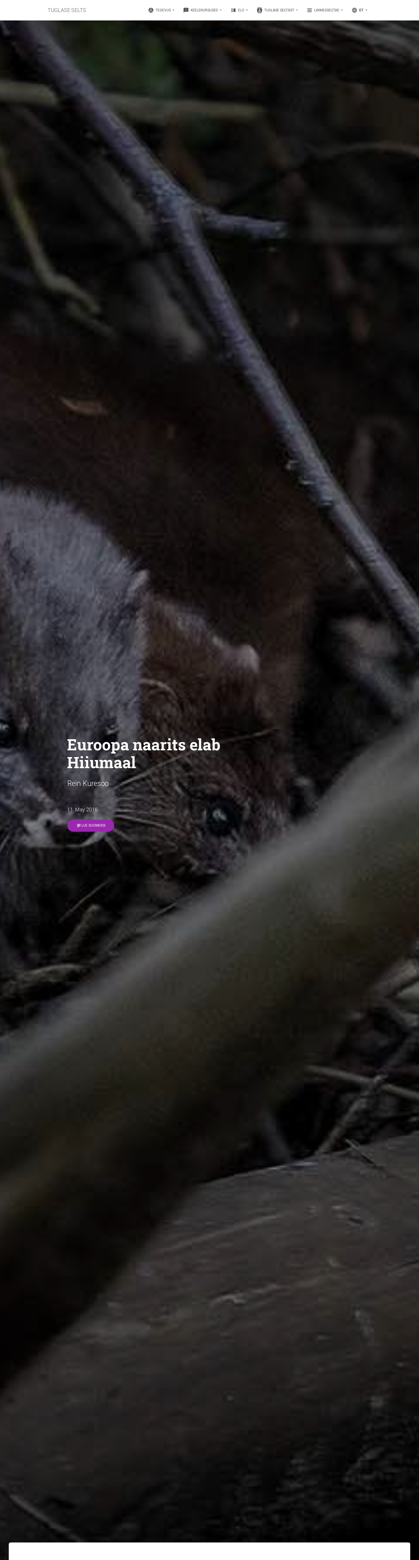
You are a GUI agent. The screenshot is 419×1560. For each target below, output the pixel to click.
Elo (237, 10)
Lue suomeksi (90, 825)
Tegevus (160, 10)
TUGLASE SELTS (67, 10)
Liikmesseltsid (323, 10)
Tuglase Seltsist (276, 10)
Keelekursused (201, 10)
